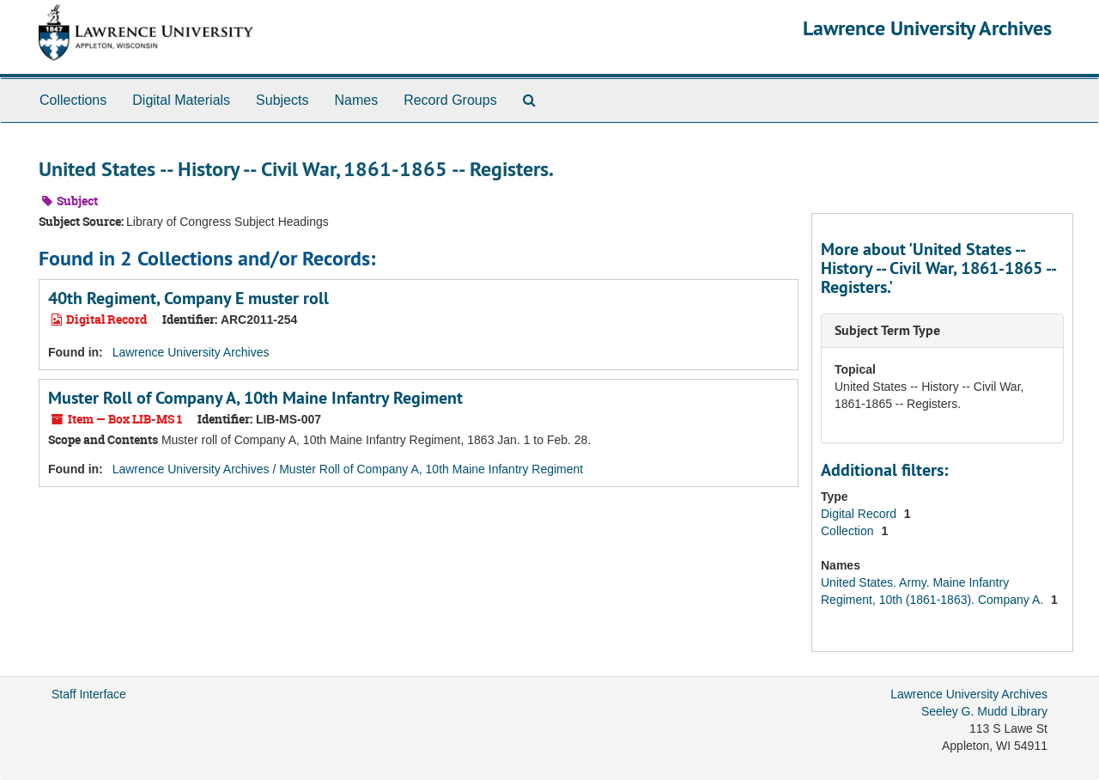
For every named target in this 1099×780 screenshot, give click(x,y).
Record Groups (450, 100)
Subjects (282, 100)
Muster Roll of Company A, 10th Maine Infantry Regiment (255, 398)
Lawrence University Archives (927, 28)
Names (356, 100)
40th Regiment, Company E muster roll (188, 298)
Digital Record (860, 514)
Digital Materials (181, 100)
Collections (72, 100)
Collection (849, 531)
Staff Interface (89, 694)
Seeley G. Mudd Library (984, 711)
